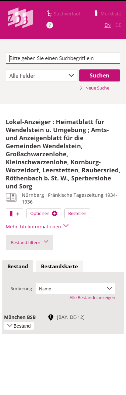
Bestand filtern (29, 242)
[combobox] (41, 75)
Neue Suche (94, 88)
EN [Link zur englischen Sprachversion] (107, 25)
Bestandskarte (59, 266)
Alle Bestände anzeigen (92, 297)
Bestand (17, 266)
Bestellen (77, 213)
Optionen (43, 213)
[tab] (17, 266)
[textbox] (63, 58)
